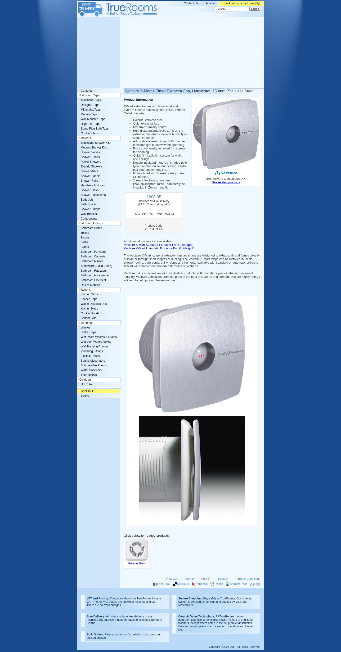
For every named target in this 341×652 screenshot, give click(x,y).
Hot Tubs (86, 384)
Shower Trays (90, 190)
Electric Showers (91, 166)
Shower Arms (89, 171)
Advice (210, 3)
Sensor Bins (88, 318)
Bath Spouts (89, 204)
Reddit (219, 584)
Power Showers (91, 161)
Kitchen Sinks (89, 294)
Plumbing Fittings (92, 351)
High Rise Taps (90, 124)
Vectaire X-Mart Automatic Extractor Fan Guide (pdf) (159, 248)
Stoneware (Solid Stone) (96, 266)
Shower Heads (90, 157)
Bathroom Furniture (93, 251)
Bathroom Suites (91, 228)
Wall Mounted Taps (93, 119)
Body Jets (87, 199)
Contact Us (191, 3)
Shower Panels (90, 176)
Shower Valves (90, 152)
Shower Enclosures (93, 195)
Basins (85, 237)
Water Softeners (91, 370)
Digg (257, 584)
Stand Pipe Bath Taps (94, 128)
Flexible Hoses (90, 356)
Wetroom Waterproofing (96, 341)
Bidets (85, 247)
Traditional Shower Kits (95, 142)
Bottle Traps (88, 332)
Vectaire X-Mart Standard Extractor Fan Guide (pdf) (158, 245)
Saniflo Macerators (93, 360)
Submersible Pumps (94, 365)
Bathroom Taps (89, 95)
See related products (226, 182)
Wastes (85, 327)
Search (206, 578)
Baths (84, 242)
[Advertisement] (170, 53)
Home (190, 578)
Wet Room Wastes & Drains (99, 337)
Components (89, 218)
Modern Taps (89, 114)
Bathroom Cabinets (93, 256)
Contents (86, 90)
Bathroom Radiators (94, 270)
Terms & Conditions (247, 578)
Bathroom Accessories (95, 275)
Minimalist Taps (90, 109)
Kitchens (85, 289)
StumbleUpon (238, 584)
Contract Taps (90, 133)
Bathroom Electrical (93, 280)
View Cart (172, 578)
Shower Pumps (90, 209)
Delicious (183, 584)
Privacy (223, 578)
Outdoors (85, 379)
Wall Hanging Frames (94, 346)
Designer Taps (90, 105)
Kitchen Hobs (89, 308)
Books (85, 395)
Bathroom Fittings (91, 223)
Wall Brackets (89, 214)
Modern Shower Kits (94, 147)
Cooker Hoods (90, 313)
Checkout (87, 391)
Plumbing (85, 322)
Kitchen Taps (89, 299)
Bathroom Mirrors (92, 261)
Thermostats (89, 375)
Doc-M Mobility (90, 285)
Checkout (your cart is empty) (241, 3)
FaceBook (163, 584)
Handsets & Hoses (93, 185)
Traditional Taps (91, 100)
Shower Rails (89, 180)
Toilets (85, 232)
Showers (85, 138)
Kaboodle (202, 584)
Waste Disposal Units (94, 304)
